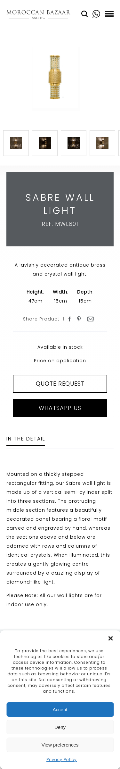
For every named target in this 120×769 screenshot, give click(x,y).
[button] (110, 638)
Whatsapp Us (60, 408)
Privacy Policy (61, 759)
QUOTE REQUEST (60, 384)
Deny (60, 727)
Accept (60, 709)
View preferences (60, 745)
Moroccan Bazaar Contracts (38, 15)
